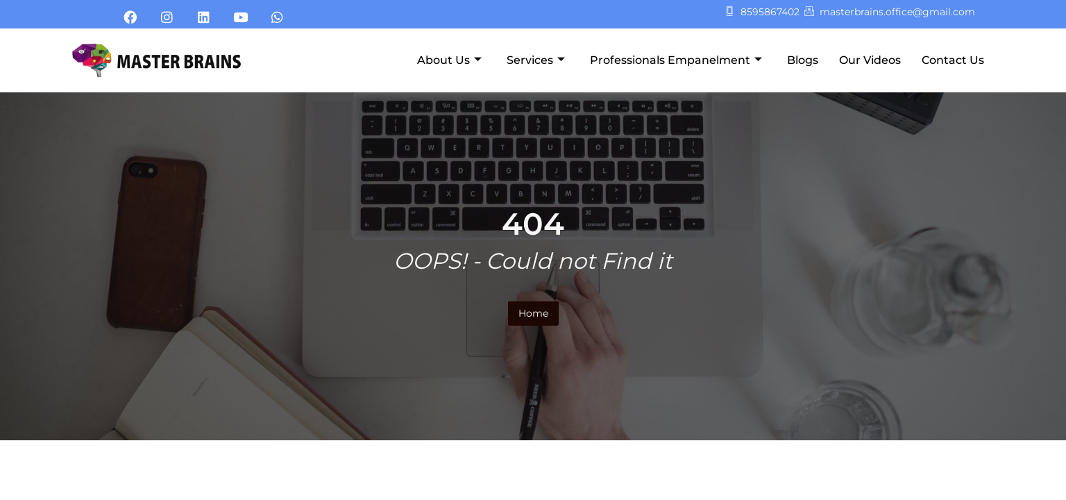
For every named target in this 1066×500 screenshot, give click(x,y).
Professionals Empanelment (676, 60)
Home (533, 313)
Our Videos (870, 60)
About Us (449, 60)
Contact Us (953, 60)
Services (536, 60)
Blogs (802, 60)
